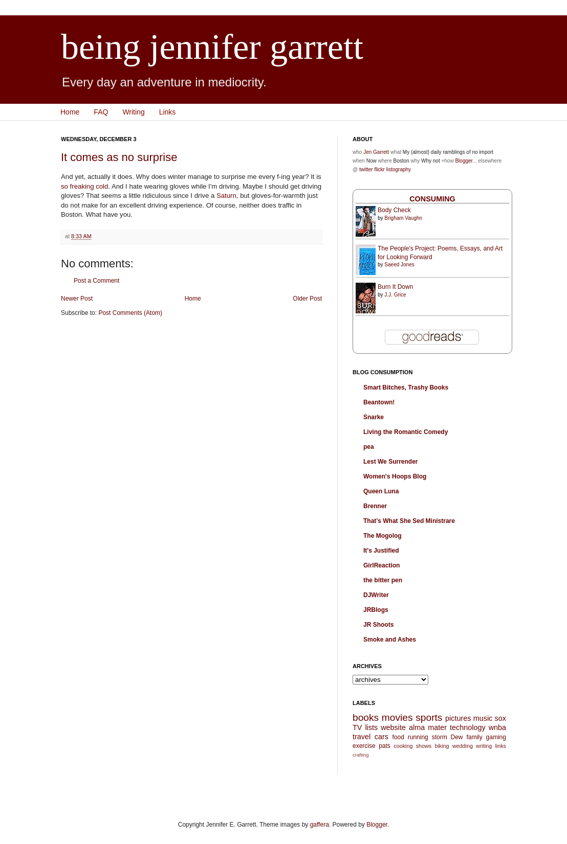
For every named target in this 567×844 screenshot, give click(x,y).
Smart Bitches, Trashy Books (405, 387)
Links (167, 112)
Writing (133, 112)
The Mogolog (382, 535)
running (418, 737)
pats (384, 745)
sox (500, 718)
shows (424, 746)
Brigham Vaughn (403, 218)
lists (371, 727)
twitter (366, 169)
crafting (360, 755)
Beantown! (379, 402)
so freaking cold (84, 186)
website (393, 727)
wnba (497, 727)
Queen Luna (381, 491)
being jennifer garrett (212, 46)
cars (381, 737)
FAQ (101, 112)
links (500, 746)
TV (357, 727)
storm (439, 737)
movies (397, 717)
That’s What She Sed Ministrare (409, 520)
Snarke (373, 417)
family (474, 737)
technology (468, 727)
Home (69, 112)
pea (368, 446)
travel (361, 737)
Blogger (463, 161)
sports (429, 717)
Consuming (432, 199)
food (398, 737)
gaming (496, 737)
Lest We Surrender (390, 461)
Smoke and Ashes (389, 639)
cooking (403, 746)
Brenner (375, 506)
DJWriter (376, 595)
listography (398, 169)
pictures (458, 718)
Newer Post (77, 298)
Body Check (394, 210)
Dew (457, 737)
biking (441, 746)
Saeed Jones (399, 264)
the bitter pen (382, 580)
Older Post (307, 298)
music (483, 718)
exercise (364, 745)
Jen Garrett (376, 152)
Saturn (226, 195)
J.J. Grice (395, 295)
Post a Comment (96, 280)
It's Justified (381, 550)
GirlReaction (381, 565)
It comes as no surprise (119, 157)
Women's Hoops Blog (394, 476)
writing (484, 746)
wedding (462, 746)
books (366, 717)
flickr (379, 169)
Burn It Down (395, 286)
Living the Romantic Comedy (405, 432)
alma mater (428, 727)
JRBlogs (375, 609)
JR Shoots (378, 624)
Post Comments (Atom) (130, 312)
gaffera (319, 824)
